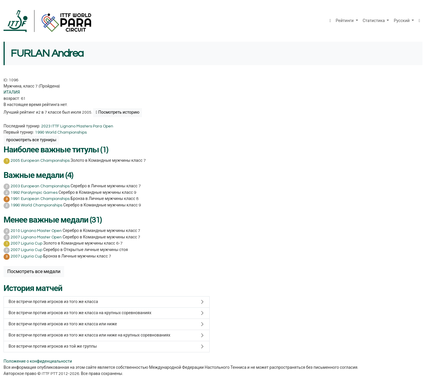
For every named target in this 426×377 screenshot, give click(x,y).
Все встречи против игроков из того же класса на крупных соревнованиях (80, 313)
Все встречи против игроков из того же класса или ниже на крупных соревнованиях (89, 335)
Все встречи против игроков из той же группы (53, 346)
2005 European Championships (40, 161)
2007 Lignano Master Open (36, 237)
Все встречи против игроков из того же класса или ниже (63, 324)
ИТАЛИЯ (12, 92)
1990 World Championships (61, 132)
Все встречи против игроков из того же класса (53, 302)
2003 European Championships (40, 186)
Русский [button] (402, 21)
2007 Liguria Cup (26, 243)
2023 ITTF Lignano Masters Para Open (77, 126)
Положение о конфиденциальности (38, 361)
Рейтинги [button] (345, 21)
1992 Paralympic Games (34, 193)
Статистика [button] (374, 21)
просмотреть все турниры (31, 140)
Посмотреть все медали (33, 271)
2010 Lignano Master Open (36, 231)
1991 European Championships (40, 199)
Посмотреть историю (117, 112)
